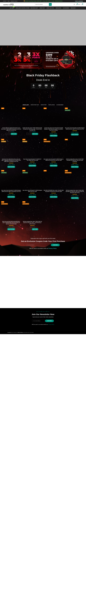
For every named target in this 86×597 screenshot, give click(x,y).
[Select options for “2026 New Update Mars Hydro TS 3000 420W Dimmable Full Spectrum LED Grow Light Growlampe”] (75, 165)
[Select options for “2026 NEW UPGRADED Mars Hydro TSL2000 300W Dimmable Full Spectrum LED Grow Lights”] (54, 195)
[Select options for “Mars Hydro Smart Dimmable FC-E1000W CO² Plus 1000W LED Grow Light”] (32, 164)
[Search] (43, 4)
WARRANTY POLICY (14, 1)
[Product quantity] (8, 134)
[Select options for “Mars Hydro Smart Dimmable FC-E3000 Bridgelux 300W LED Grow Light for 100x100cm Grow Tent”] (11, 176)
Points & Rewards (79, 1)
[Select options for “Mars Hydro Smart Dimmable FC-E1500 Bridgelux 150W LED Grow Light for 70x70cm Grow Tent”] (75, 117)
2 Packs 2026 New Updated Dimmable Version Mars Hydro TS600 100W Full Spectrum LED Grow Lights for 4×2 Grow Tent (11, 129)
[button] (14, 134)
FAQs (8, 1)
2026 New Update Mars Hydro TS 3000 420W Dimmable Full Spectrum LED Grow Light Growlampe (75, 158)
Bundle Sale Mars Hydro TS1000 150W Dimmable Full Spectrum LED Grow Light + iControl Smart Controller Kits (32, 129)
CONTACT (4, 1)
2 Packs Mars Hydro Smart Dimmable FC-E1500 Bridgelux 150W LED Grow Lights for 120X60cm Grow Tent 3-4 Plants (53, 111)
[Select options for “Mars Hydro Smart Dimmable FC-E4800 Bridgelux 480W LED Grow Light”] (32, 195)
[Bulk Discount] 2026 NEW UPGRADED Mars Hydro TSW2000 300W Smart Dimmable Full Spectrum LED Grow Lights (11, 221)
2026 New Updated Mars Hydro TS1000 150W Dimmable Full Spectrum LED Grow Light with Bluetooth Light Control (75, 189)
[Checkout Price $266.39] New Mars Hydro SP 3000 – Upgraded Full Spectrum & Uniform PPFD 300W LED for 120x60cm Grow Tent (11, 158)
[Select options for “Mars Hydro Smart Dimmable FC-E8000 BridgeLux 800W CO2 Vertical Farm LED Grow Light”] (54, 164)
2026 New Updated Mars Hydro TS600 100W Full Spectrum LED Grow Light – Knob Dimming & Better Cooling (32, 221)
